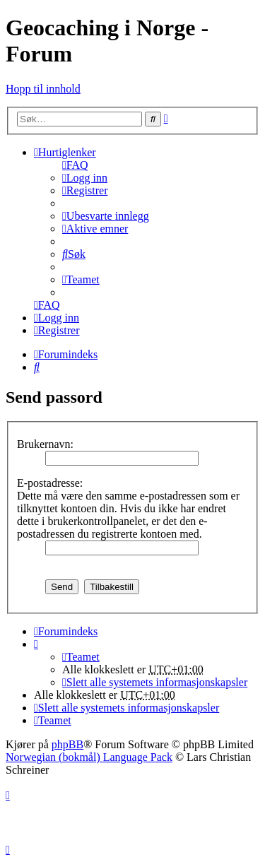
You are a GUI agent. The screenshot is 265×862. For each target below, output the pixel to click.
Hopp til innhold (43, 89)
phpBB (67, 744)
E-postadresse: (50, 483)
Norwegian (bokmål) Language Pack (89, 757)
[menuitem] (75, 165)
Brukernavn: (45, 444)
